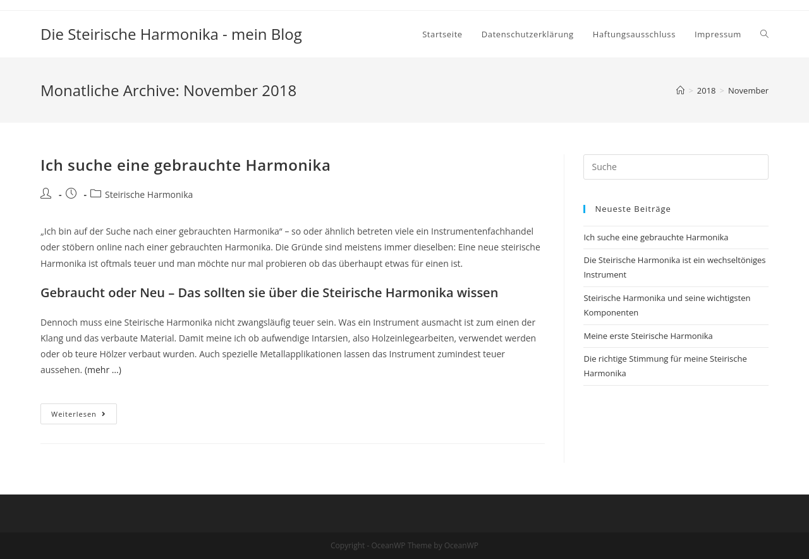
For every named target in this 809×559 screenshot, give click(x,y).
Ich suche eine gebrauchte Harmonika (185, 164)
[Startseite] (680, 90)
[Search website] (764, 34)
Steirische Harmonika (149, 194)
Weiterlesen (84, 416)
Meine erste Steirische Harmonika (647, 335)
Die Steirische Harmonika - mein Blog (171, 33)
